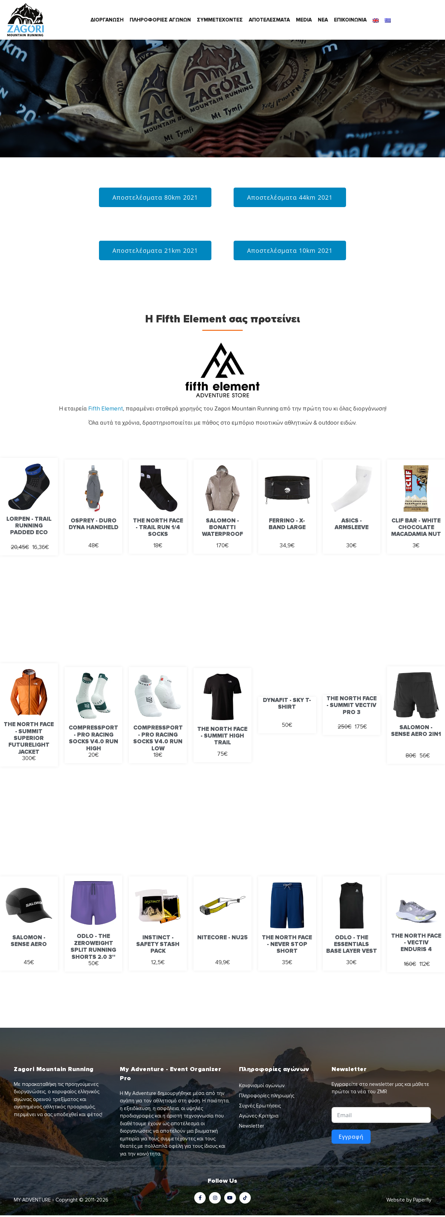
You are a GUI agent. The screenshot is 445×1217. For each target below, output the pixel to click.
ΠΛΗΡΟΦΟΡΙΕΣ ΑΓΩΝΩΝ (160, 20)
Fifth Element (105, 408)
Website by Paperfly (408, 1201)
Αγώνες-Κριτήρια (258, 1116)
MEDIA (304, 20)
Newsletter (251, 1126)
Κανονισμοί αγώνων (262, 1086)
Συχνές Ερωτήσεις (260, 1106)
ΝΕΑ (323, 20)
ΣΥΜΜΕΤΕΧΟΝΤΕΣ (220, 20)
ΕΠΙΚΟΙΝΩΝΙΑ (350, 20)
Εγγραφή (351, 1136)
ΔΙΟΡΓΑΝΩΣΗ (107, 20)
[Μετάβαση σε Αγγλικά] (376, 20)
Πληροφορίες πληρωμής (266, 1096)
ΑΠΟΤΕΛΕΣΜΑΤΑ (269, 20)
